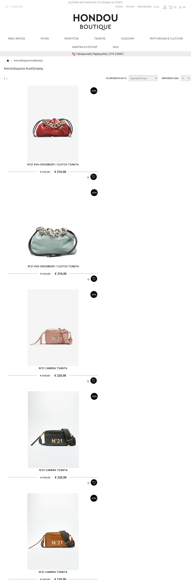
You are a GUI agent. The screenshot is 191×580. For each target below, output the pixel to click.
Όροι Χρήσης (128, 529)
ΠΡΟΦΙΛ (130, 6)
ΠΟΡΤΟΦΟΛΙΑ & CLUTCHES (166, 38)
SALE (116, 47)
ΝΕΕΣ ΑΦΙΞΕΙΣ (16, 38)
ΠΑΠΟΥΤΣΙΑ (71, 38)
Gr (155, 6)
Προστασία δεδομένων (152, 529)
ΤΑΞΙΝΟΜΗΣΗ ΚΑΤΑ (116, 78)
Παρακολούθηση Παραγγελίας (102, 529)
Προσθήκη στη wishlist (83, 177)
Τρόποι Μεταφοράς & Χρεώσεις (48, 529)
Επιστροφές (75, 529)
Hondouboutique (95, 21)
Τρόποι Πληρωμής (17, 529)
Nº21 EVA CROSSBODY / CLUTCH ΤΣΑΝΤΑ (50, 164)
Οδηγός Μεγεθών (94, 532)
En (158, 6)
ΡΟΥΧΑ (45, 38)
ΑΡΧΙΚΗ (119, 6)
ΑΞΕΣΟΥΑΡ (127, 38)
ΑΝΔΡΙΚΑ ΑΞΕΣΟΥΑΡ (84, 47)
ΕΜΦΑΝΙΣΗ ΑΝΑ (170, 78)
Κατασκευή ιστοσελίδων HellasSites (166, 555)
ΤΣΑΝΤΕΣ (100, 38)
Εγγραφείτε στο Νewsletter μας (56, 512)
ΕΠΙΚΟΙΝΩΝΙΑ (145, 6)
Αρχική (8, 60)
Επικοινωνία (174, 529)
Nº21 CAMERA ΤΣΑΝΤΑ (50, 266)
